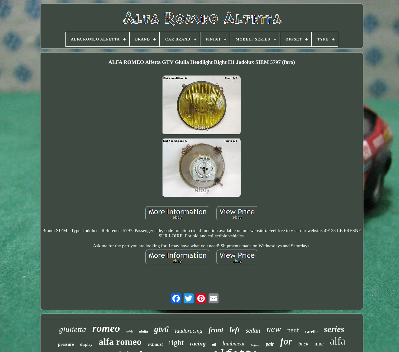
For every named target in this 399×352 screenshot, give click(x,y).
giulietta (72, 329)
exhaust (155, 344)
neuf (293, 330)
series (334, 329)
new (274, 329)
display (86, 344)
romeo (106, 328)
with (129, 332)
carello (311, 331)
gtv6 (161, 329)
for (286, 341)
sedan (253, 330)
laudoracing (188, 331)
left (234, 330)
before (255, 345)
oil (214, 344)
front (216, 330)
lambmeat (234, 343)
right (176, 342)
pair (270, 344)
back (303, 344)
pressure (66, 344)
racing (198, 343)
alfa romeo (120, 341)
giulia (143, 332)
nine (319, 344)
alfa (337, 341)
